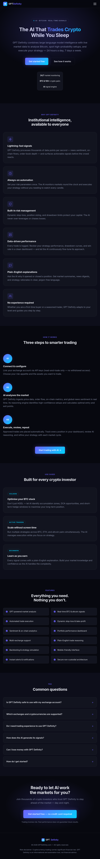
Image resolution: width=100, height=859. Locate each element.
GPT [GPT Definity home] (50, 839)
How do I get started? (17, 761)
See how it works (62, 61)
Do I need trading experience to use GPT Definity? (31, 726)
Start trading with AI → (50, 450)
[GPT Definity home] (12, 4)
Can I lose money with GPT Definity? (24, 749)
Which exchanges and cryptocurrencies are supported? (34, 714)
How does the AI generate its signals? (25, 737)
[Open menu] (95, 3)
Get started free (37, 61)
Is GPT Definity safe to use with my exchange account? (33, 702)
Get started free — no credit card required (50, 814)
